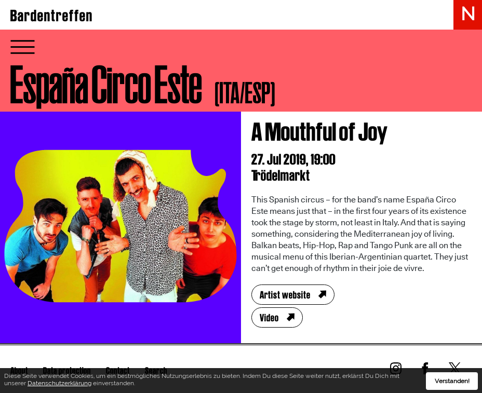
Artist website (285, 295)
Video (269, 317)
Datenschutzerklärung (59, 384)
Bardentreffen (51, 15)
